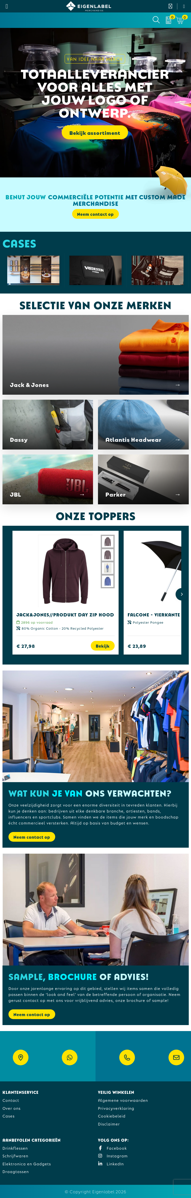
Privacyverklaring (116, 1108)
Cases (8, 1115)
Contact (10, 1100)
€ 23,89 (137, 646)
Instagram (113, 1155)
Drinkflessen (15, 1147)
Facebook (112, 1147)
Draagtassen (15, 1171)
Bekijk (103, 646)
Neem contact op (95, 214)
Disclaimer (109, 1123)
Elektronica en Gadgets (26, 1163)
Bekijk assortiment (94, 132)
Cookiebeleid (112, 1115)
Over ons (11, 1108)
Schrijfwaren (15, 1155)
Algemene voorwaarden (123, 1100)
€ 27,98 (25, 646)
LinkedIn (111, 1163)
